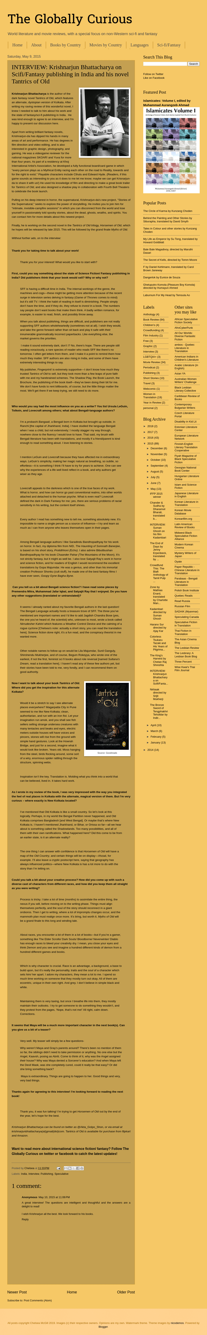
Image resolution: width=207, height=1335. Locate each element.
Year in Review (152, 402)
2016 (150, 437)
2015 (150, 443)
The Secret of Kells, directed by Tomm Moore (170, 259)
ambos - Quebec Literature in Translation (184, 348)
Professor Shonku (42, 571)
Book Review (151, 319)
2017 (150, 432)
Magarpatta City (56, 707)
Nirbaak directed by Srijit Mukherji (158, 694)
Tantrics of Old (44, 98)
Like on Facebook (154, 77)
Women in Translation (149, 395)
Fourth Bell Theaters (116, 187)
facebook (66, 1154)
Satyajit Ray (93, 558)
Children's (149, 325)
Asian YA (180, 373)
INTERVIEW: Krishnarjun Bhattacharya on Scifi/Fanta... (159, 677)
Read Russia (182, 601)
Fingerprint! (44, 369)
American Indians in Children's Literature (187, 358)
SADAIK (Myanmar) (186, 611)
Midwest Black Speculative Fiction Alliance (186, 536)
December (157, 448)
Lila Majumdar (87, 650)
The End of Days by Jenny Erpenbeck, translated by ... (158, 551)
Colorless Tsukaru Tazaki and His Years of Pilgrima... (158, 643)
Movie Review (151, 362)
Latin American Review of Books (185, 526)
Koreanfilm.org (183, 518)
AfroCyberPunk (184, 327)
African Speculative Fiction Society (186, 321)
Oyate (178, 561)
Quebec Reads (184, 595)
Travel (147, 383)
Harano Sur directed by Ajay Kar (158, 628)
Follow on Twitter (153, 74)
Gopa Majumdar (49, 567)
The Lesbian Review (187, 647)
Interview (33, 1173)
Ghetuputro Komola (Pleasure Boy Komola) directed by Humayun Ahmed (169, 286)
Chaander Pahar (67, 554)
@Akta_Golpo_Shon (90, 1127)
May (153, 488)
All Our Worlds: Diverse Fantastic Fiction (185, 336)
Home (17, 45)
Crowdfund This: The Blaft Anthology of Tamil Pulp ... (159, 573)
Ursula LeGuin (117, 406)
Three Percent (183, 661)
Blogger (103, 1326)
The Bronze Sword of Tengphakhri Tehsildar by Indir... (159, 711)
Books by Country (65, 45)
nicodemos (177, 1323)
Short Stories (151, 378)
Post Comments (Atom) (38, 1300)
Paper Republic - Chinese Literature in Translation (187, 570)
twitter (49, 1154)
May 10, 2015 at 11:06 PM (54, 1197)
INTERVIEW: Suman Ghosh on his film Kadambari (158, 531)
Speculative (62, 1173)
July (153, 477)
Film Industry (151, 335)
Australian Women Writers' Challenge (186, 380)
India (24, 1173)
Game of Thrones (86, 297)
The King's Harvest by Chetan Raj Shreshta (158, 660)
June (154, 483)
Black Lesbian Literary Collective (185, 389)
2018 (150, 426)
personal (148, 408)
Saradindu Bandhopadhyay (86, 541)
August (155, 471)
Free (146, 340)
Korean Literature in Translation (186, 503)
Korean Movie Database (183, 512)
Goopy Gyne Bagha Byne (57, 575)
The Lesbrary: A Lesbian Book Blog (186, 655)
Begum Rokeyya (79, 655)
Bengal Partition (73, 816)
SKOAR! (42, 157)
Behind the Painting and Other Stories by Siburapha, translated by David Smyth (167, 219)
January (156, 742)
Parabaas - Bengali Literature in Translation (186, 582)
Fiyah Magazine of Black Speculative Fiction (186, 459)
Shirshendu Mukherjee (34, 655)
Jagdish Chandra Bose (98, 615)
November (157, 454)
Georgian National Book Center (185, 469)
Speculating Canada (187, 617)
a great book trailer (118, 183)
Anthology (149, 314)
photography (55, 148)
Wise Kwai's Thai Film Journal (185, 669)
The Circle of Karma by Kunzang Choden (167, 211)
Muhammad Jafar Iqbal (51, 591)
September (158, 465)
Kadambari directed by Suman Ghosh (158, 613)
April (154, 725)
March (155, 731)
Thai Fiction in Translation (183, 632)
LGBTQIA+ (149, 356)
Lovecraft (35, 410)
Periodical (149, 367)
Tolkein (16, 410)
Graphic (148, 346)
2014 (150, 749)
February (156, 736)
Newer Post (17, 1292)
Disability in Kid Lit (185, 421)
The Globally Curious (69, 20)
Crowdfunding (151, 330)
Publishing (47, 1173)
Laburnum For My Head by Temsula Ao (166, 295)
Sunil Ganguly (106, 650)
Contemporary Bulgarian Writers (185, 406)
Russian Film (182, 606)
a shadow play (68, 187)
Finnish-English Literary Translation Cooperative (186, 447)
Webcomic (149, 388)
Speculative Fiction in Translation (186, 624)
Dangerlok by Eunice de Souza (161, 277)
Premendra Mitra (23, 591)
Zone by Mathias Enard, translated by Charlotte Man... (158, 595)
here (23, 632)
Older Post (126, 1292)
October (156, 459)
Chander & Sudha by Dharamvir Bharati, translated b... (157, 510)
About (36, 45)
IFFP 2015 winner (156, 495)
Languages (139, 45)
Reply (25, 1219)
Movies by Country (105, 45)
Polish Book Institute (187, 590)
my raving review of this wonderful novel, (46, 106)
